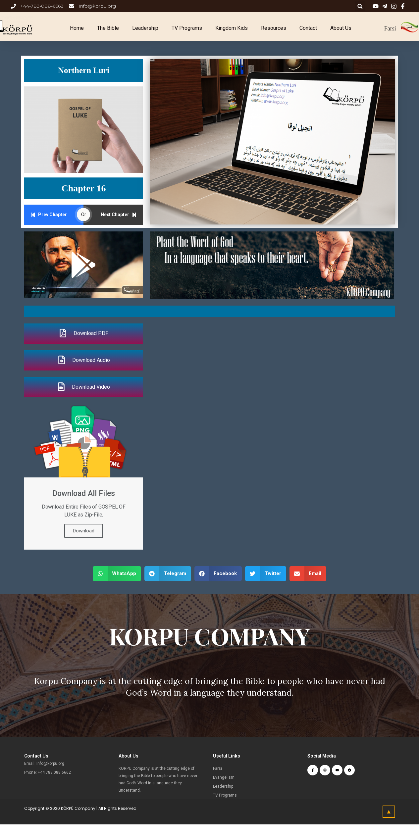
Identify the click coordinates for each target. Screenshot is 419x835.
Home (77, 28)
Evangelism (224, 777)
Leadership (145, 28)
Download (83, 531)
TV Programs (187, 28)
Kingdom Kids (231, 28)
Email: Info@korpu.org (44, 763)
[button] (83, 265)
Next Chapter (118, 215)
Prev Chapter (49, 215)
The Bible (108, 28)
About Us (340, 28)
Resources (273, 28)
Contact (308, 28)
